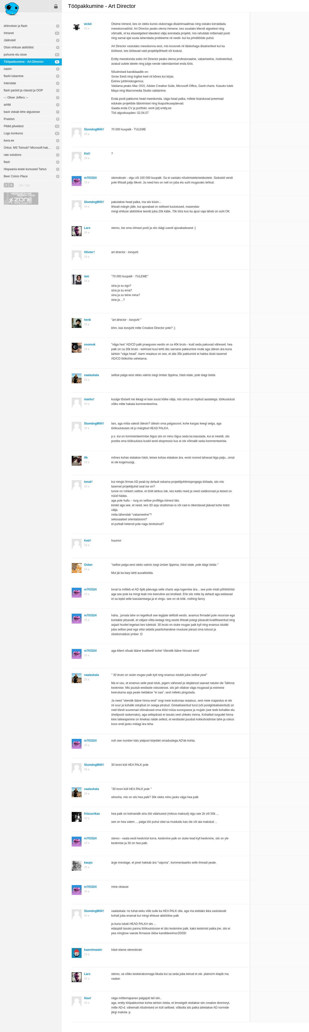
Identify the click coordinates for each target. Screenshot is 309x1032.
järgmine (11, 185)
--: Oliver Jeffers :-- (16, 97)
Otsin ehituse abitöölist (19, 47)
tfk (86, 457)
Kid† (87, 153)
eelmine (6, 185)
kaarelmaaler (93, 949)
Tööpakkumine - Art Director (24, 61)
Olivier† (89, 252)
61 (57, 54)
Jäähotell (10, 40)
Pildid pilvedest (13, 126)
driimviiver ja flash (15, 26)
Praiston (9, 119)
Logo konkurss (13, 133)
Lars (87, 228)
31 (57, 62)
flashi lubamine (13, 76)
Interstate (10, 83)
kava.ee (9, 140)
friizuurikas (92, 813)
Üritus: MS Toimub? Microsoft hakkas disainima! (33, 147)
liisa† (87, 998)
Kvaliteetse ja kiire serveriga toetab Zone (21, 198)
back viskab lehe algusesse (22, 112)
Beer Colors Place (16, 176)
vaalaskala (91, 375)
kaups (88, 862)
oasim (8, 69)
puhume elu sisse (15, 54)
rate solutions (12, 155)
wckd (87, 24)
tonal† (88, 482)
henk (87, 320)
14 (57, 33)
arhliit (7, 104)
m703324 (90, 178)
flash (7, 162)
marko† (89, 399)
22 (57, 133)
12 (57, 126)
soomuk (89, 344)
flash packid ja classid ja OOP (23, 90)
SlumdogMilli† (94, 129)
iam (86, 276)
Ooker (88, 565)
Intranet (9, 33)
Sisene (56, 6)
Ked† (87, 540)
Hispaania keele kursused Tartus (25, 169)
